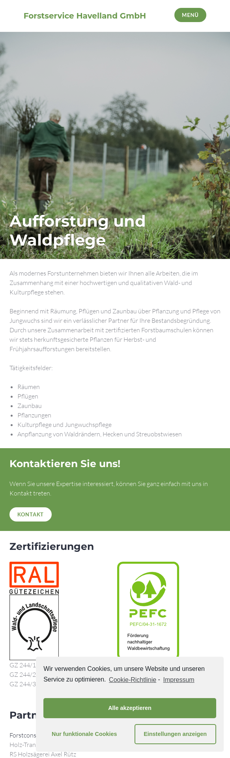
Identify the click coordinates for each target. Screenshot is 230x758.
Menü (190, 15)
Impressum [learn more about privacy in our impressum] (178, 679)
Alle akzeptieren (129, 708)
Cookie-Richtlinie (132, 679)
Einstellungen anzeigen (175, 734)
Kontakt (30, 514)
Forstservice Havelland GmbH (85, 15)
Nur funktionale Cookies (84, 734)
